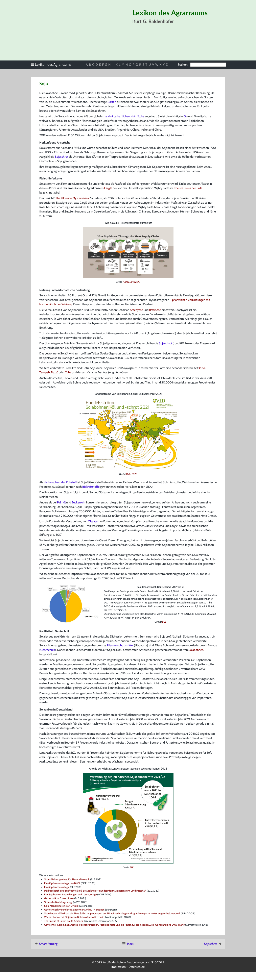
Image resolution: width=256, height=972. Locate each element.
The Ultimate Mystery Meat (72, 198)
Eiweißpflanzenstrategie (134, 715)
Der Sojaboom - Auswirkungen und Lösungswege (70, 894)
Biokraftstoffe (91, 487)
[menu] (53, 64)
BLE (164, 621)
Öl (185, 116)
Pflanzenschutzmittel (120, 645)
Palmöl (61, 502)
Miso (202, 368)
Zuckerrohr (79, 502)
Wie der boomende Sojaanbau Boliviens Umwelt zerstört (74, 917)
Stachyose (136, 310)
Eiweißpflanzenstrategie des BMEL (62, 883)
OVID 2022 (131, 474)
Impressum (118, 967)
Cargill (108, 188)
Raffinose (155, 310)
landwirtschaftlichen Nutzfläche (124, 116)
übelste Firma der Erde (188, 188)
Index (128, 944)
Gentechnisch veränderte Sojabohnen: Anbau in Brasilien (74, 909)
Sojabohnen (196, 650)
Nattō (54, 372)
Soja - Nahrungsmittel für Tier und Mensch (67, 879)
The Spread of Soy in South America (63, 920)
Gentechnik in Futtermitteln (59, 898)
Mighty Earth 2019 (131, 281)
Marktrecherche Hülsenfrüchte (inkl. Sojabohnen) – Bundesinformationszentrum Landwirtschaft (95, 890)
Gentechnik (47, 650)
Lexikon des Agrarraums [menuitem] (51, 64)
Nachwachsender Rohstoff (60, 482)
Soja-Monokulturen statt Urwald (61, 905)
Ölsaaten (93, 521)
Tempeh (44, 372)
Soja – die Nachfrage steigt (58, 902)
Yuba (68, 372)
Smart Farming (45, 944)
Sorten (112, 102)
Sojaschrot (61, 156)
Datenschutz (137, 967)
